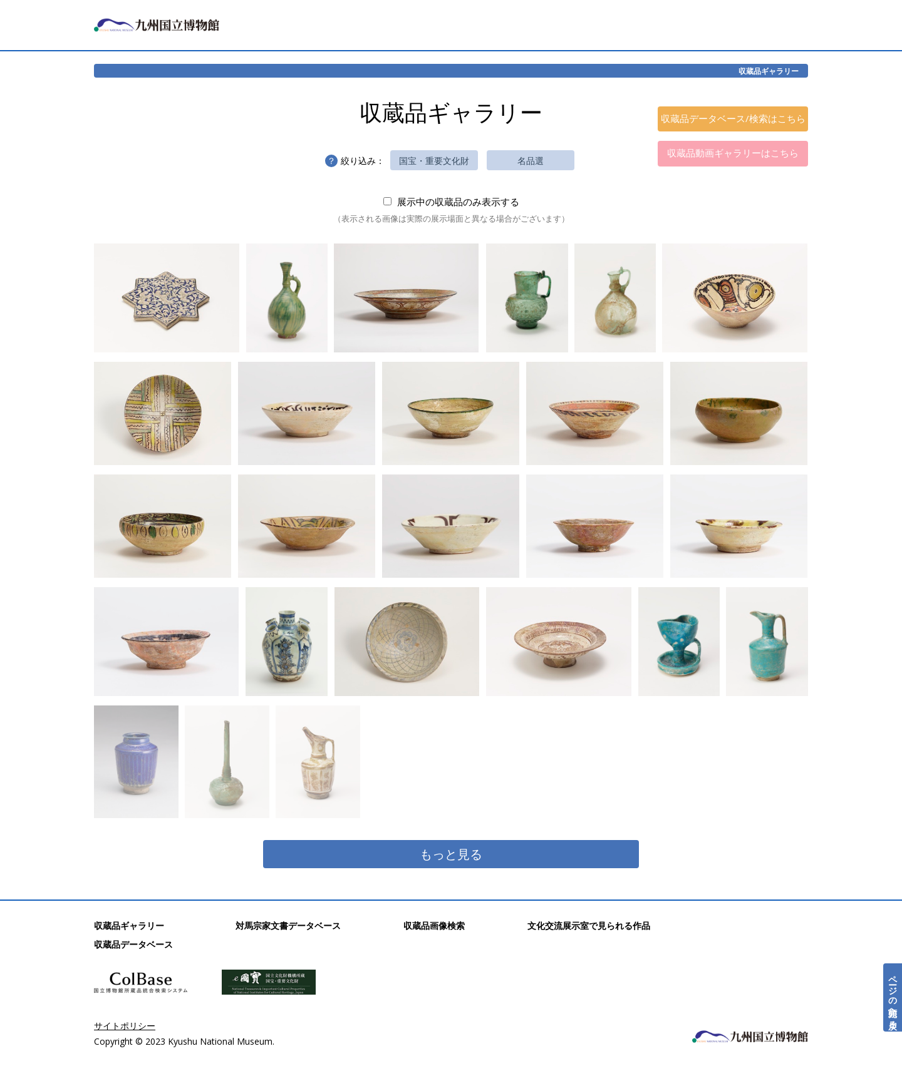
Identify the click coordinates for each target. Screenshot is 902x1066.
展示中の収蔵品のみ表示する (451, 201)
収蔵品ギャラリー (769, 71)
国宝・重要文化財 (434, 161)
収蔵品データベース (133, 944)
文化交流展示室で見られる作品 (588, 925)
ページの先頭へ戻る (893, 997)
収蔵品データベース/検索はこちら (733, 118)
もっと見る (451, 854)
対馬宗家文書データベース (288, 925)
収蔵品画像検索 (434, 925)
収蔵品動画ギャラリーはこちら (733, 152)
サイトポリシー (124, 1026)
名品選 (530, 161)
